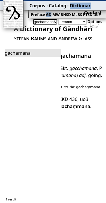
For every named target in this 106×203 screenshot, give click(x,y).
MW (37, 10)
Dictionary (56, 4)
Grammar (76, 4)
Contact (98, 4)
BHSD (45, 10)
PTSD (64, 10)
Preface (22, 10)
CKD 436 (66, 82)
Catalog (37, 4)
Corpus (21, 4)
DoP (72, 10)
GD (31, 10)
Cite (95, 17)
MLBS (55, 10)
